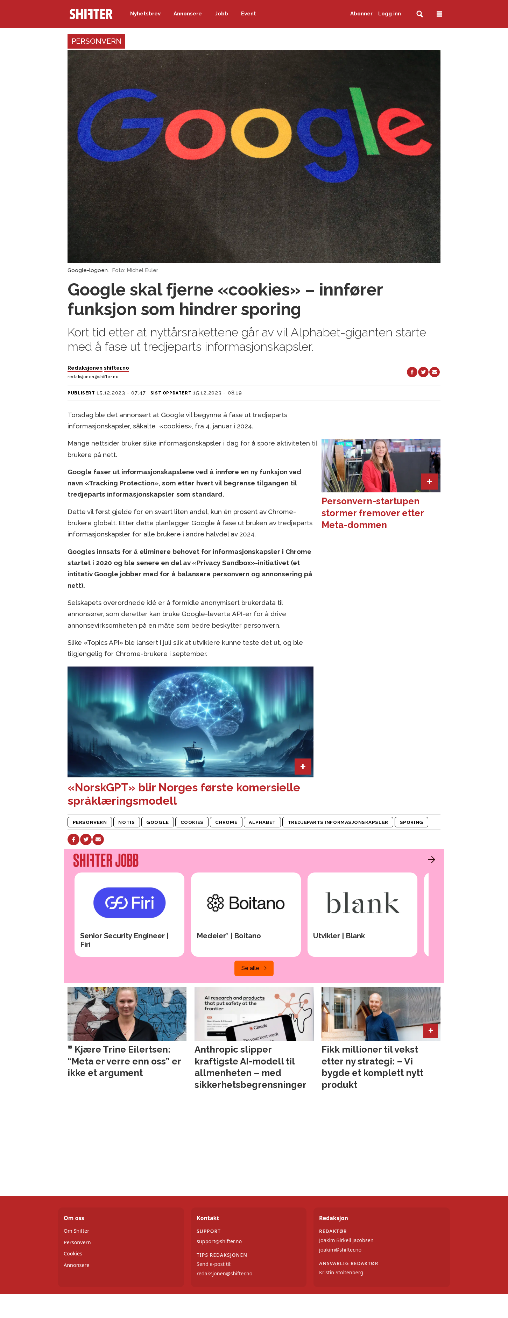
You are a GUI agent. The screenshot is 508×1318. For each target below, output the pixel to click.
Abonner (361, 13)
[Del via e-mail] (434, 372)
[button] (430, 859)
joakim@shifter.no (340, 1249)
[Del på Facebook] (412, 372)
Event (248, 13)
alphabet (262, 822)
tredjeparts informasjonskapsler (338, 822)
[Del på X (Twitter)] (423, 372)
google (157, 822)
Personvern (77, 1242)
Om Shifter (76, 1230)
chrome (226, 822)
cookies (192, 822)
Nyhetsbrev (145, 13)
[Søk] (420, 14)
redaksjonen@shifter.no (224, 1273)
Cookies (73, 1253)
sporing (411, 822)
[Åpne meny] (439, 14)
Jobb (221, 13)
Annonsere (188, 13)
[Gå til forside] (91, 14)
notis (126, 822)
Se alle (250, 968)
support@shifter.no (219, 1241)
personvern (90, 822)
